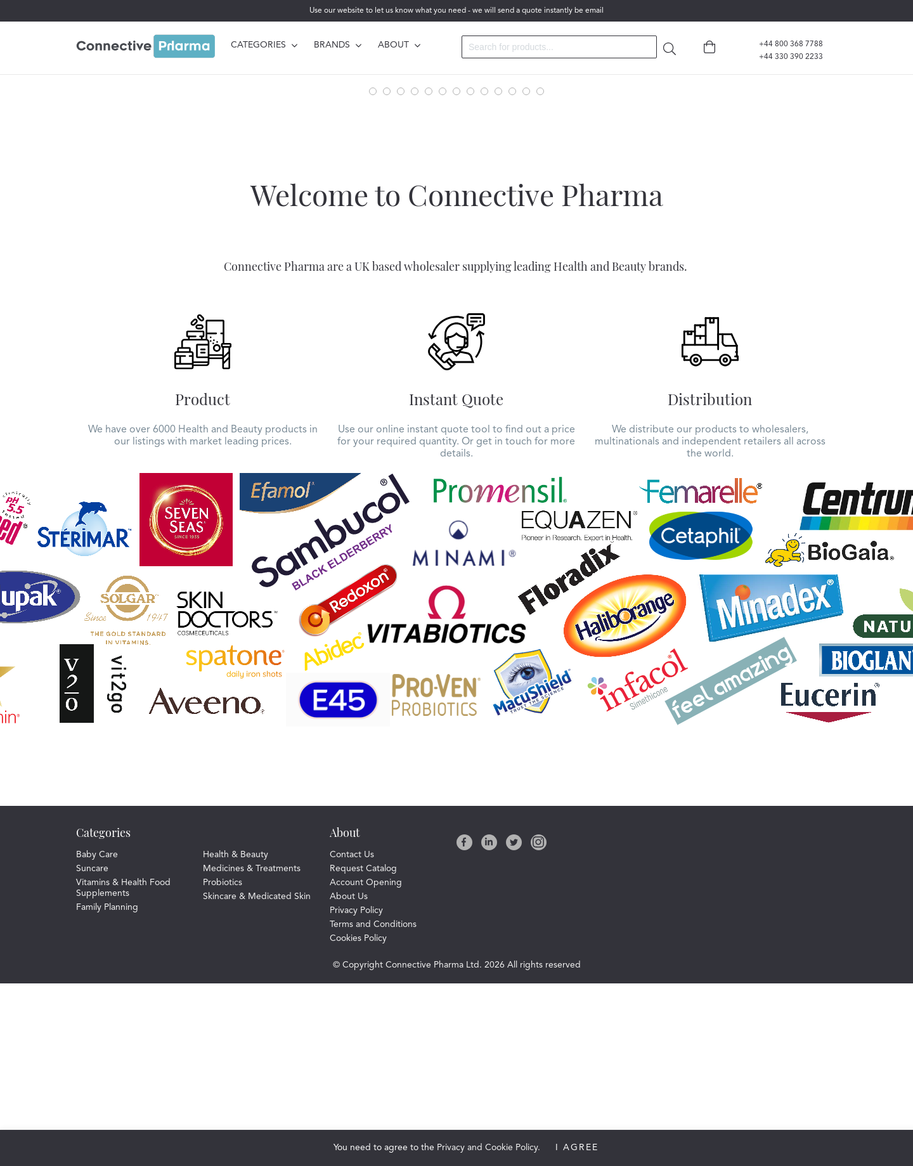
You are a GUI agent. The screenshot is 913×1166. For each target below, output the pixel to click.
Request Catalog (363, 1051)
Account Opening (366, 1065)
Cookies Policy (358, 1121)
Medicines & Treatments (252, 1051)
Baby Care (97, 1037)
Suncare (92, 1051)
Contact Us (352, 1037)
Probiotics (222, 1065)
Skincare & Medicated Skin (257, 1079)
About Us (349, 1079)
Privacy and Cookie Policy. (488, 1147)
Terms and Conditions (373, 1107)
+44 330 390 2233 (783, 57)
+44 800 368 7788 (783, 44)
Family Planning (107, 1089)
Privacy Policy (356, 1093)
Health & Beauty (235, 1037)
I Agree (577, 1147)
